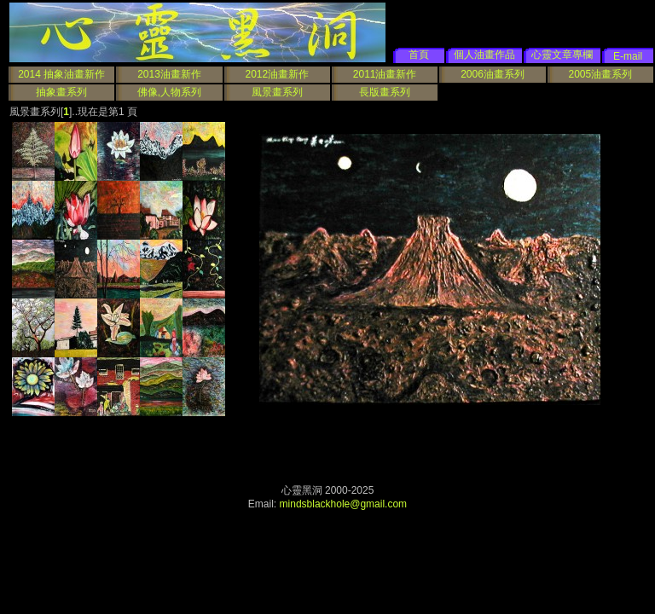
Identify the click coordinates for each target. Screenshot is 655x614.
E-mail (627, 56)
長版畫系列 (384, 92)
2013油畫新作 (169, 74)
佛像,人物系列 (169, 92)
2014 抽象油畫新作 (61, 74)
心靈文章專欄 (562, 55)
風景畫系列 (277, 92)
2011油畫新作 (385, 74)
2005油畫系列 (600, 74)
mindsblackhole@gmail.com (344, 504)
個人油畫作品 (484, 55)
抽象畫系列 (61, 92)
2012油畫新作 (277, 74)
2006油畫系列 (493, 74)
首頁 (419, 55)
